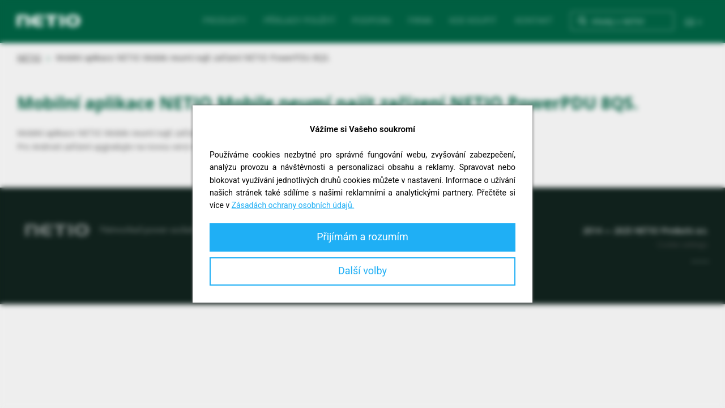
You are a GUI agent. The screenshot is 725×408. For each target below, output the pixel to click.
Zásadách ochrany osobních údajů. (293, 205)
